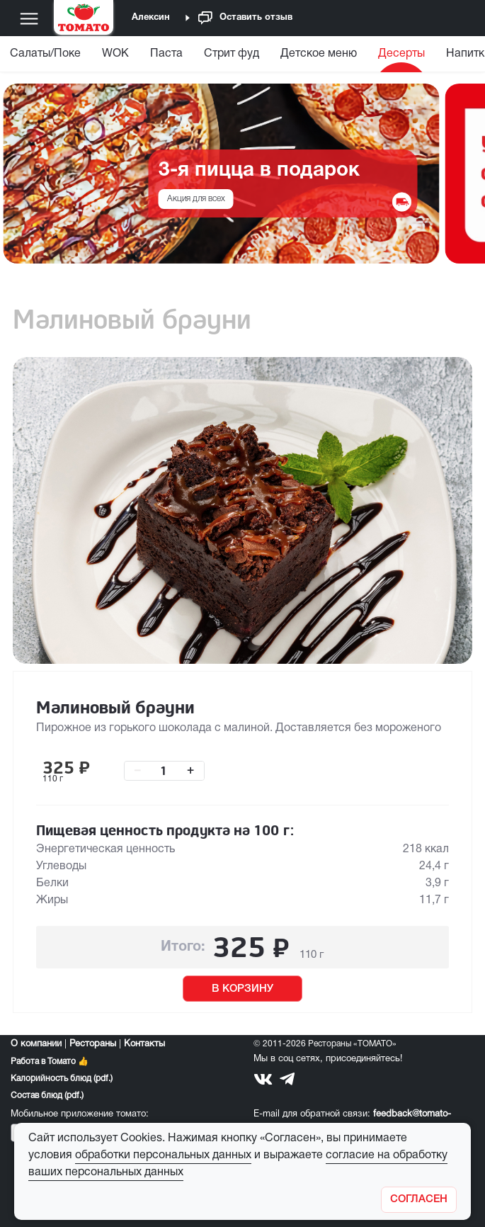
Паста (166, 54)
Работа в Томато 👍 (50, 1061)
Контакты (144, 1044)
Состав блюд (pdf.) (47, 1095)
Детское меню (318, 54)
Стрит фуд (231, 54)
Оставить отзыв (245, 18)
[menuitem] (115, 57)
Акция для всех (196, 199)
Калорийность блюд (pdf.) (62, 1078)
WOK (115, 54)
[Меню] (29, 18)
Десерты (401, 54)
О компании (36, 1044)
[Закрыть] (419, 1200)
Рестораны (92, 1044)
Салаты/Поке (45, 54)
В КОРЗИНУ (242, 989)
